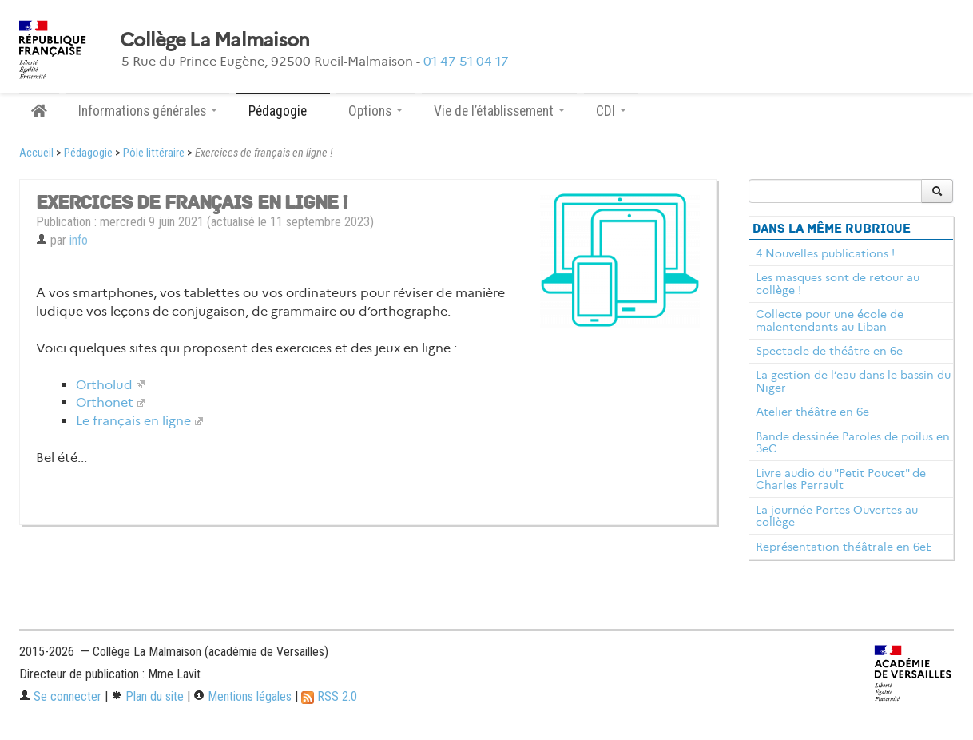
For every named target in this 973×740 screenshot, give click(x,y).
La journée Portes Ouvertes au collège (837, 516)
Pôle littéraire (154, 153)
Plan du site (147, 696)
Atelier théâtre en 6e (812, 411)
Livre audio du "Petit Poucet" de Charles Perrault (841, 479)
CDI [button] (611, 111)
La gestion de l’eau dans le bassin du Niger (853, 381)
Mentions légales (242, 696)
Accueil (36, 153)
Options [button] (375, 111)
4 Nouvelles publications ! (825, 253)
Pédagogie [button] (283, 111)
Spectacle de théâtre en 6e (829, 351)
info (79, 240)
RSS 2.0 (329, 696)
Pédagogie (88, 153)
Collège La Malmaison (215, 40)
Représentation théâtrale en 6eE (844, 546)
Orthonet (104, 402)
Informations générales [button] (147, 111)
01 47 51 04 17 (466, 61)
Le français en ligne (133, 420)
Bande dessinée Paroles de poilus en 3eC (853, 442)
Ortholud (104, 384)
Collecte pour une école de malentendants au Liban (830, 320)
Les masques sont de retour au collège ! (837, 283)
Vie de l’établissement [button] (499, 111)
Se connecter (60, 696)
